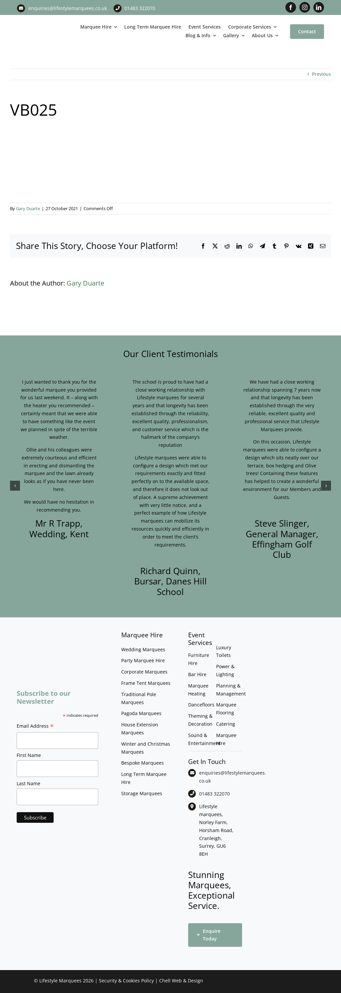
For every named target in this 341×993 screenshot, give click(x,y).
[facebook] (290, 7)
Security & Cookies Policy (126, 980)
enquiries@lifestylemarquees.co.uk (67, 8)
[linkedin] (318, 7)
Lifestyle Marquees (60, 980)
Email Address (35, 726)
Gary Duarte (28, 208)
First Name (29, 755)
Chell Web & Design (181, 980)
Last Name (28, 783)
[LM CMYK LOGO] (42, 23)
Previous (321, 74)
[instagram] (304, 7)
